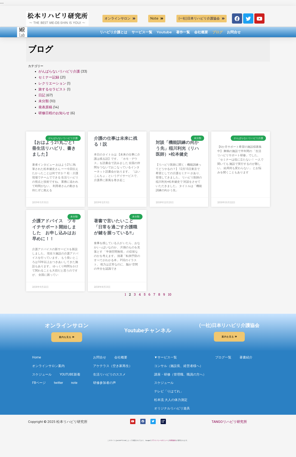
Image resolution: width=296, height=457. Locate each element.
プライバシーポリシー (159, 446)
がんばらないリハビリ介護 (59, 71)
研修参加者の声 (105, 386)
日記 (41, 95)
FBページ (69, 386)
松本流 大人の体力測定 (171, 405)
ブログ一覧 (223, 358)
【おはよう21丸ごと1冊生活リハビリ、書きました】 (54, 148)
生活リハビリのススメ (110, 377)
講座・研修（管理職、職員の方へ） (181, 377)
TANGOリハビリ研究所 (229, 428)
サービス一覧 (142, 32)
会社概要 (201, 32)
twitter (37, 395)
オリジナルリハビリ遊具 (173, 414)
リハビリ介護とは (113, 32)
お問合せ (234, 32)
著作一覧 (183, 32)
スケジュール (42, 377)
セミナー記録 (48, 77)
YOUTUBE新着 (43, 386)
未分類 (43, 101)
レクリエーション (52, 83)
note (53, 395)
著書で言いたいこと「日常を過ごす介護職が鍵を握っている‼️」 (115, 226)
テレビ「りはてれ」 (169, 395)
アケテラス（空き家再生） (114, 367)
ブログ (217, 32)
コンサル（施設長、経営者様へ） (180, 367)
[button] (119, 18)
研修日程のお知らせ (54, 113)
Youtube (164, 32)
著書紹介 (247, 358)
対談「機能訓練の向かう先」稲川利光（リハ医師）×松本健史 (177, 148)
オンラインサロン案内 (49, 367)
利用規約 (172, 446)
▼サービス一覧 (166, 358)
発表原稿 (45, 107)
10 (169, 294)
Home (36, 358)
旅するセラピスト (52, 89)
